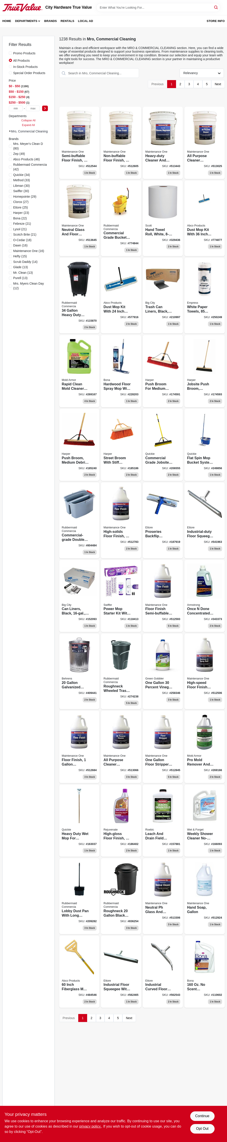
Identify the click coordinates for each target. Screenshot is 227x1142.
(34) (21, 175)
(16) (20, 245)
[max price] (33, 108)
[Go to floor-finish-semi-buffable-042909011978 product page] (79, 143)
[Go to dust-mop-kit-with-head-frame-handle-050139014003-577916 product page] (121, 295)
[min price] (16, 108)
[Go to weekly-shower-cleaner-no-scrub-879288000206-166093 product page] (204, 821)
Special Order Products (29, 73)
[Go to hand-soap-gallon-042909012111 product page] (204, 896)
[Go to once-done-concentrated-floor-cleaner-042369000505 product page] (204, 596)
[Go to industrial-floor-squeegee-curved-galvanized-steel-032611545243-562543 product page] (163, 972)
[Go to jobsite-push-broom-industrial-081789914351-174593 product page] (204, 371)
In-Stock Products (25, 67)
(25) (20, 207)
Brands (50, 21)
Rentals (67, 21)
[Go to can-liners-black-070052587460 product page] (79, 596)
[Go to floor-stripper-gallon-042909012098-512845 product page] (163, 747)
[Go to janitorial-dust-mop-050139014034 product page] (204, 218)
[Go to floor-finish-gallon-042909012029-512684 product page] (79, 747)
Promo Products (24, 53)
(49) (19, 154)
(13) (20, 267)
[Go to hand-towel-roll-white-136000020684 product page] (163, 218)
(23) (21, 213)
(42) (30, 167)
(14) (25, 262)
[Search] (216, 7)
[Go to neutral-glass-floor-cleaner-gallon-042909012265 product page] (163, 896)
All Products (21, 60)
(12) (28, 286)
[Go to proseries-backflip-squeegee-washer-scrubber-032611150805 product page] (163, 520)
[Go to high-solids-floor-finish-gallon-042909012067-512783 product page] (121, 520)
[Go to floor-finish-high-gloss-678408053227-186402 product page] (121, 821)
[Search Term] (158, 7)
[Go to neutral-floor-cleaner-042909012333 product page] (79, 218)
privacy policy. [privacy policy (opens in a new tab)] (90, 1126)
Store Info (216, 21)
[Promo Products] (10, 53)
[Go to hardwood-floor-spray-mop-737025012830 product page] (121, 371)
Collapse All (28, 120)
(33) (21, 180)
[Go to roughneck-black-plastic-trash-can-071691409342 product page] (121, 896)
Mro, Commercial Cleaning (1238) (34, 131)
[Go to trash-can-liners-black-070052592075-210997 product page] (163, 295)
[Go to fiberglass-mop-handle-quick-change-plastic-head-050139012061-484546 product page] (79, 972)
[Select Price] (45, 108)
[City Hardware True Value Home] (22, 8)
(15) (20, 256)
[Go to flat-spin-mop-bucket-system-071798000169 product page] (204, 445)
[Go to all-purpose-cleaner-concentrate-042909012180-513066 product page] (121, 747)
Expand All (28, 125)
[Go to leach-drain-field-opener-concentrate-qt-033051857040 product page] (163, 821)
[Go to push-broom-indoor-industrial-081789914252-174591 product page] (163, 371)
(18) (22, 240)
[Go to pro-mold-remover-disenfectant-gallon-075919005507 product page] (204, 747)
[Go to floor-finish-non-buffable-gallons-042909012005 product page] (121, 143)
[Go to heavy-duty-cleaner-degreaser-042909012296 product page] (163, 143)
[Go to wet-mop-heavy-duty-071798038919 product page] (79, 821)
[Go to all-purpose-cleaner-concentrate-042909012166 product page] (204, 143)
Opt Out (202, 1128)
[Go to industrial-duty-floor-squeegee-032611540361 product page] (204, 520)
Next (218, 84)
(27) (21, 202)
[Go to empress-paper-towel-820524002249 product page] (204, 295)
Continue (202, 1116)
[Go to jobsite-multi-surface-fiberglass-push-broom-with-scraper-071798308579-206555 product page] (163, 445)
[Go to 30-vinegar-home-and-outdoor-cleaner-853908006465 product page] (163, 671)
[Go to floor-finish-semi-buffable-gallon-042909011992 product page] (163, 596)
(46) (26, 159)
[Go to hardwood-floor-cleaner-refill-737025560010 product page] (204, 972)
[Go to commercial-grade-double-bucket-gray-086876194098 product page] (79, 520)
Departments (26, 21)
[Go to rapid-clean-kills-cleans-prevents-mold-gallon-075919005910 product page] (79, 371)
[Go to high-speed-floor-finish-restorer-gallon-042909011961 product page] (204, 671)
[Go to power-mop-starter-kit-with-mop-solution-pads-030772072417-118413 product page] (121, 596)
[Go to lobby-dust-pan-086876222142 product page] (79, 896)
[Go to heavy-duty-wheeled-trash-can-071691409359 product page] (79, 295)
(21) (22, 223)
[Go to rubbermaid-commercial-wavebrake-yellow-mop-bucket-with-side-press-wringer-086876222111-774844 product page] (121, 218)
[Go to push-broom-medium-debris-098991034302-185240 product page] (79, 445)
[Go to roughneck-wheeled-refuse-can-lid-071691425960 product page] (121, 671)
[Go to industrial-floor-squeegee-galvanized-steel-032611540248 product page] (121, 972)
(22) (20, 218)
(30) (21, 185)
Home (6, 21)
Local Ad (85, 21)
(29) (24, 196)
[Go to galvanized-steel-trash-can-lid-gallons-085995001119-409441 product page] (79, 671)
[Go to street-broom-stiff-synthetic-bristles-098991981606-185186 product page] (121, 445)
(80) (28, 146)
